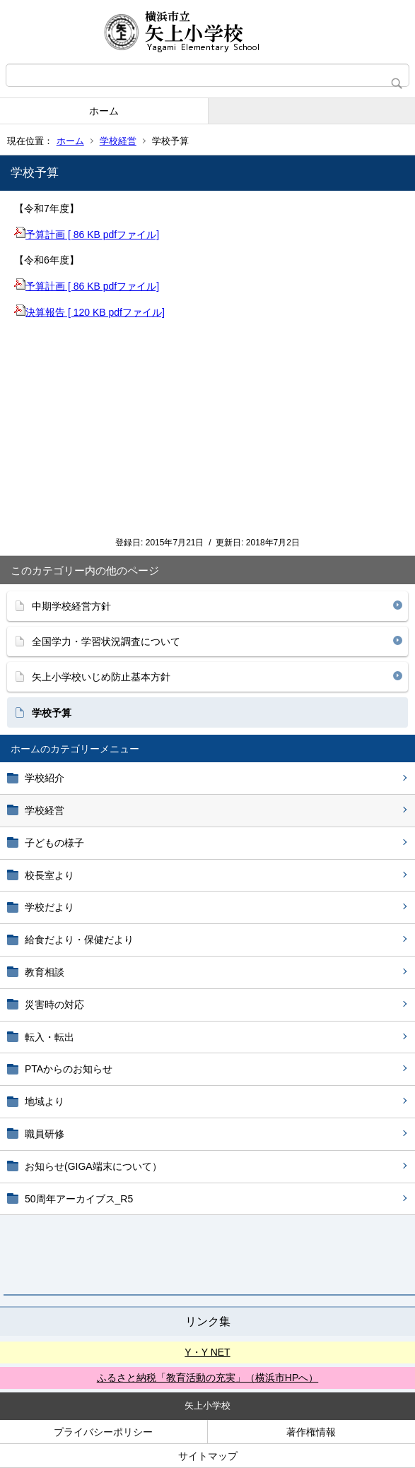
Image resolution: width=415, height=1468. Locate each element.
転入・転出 (49, 1037)
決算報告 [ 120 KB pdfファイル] (89, 312)
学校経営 (118, 141)
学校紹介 (44, 777)
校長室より (49, 875)
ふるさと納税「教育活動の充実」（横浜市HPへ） (207, 1377)
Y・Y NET (207, 1352)
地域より (44, 1101)
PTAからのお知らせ (68, 1069)
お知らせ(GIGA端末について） (93, 1166)
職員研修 (44, 1134)
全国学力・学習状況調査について (106, 641)
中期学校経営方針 (71, 606)
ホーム (104, 111)
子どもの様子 (54, 842)
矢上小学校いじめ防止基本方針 (101, 676)
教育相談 (44, 972)
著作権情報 (311, 1432)
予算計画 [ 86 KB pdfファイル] (86, 234)
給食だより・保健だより (79, 939)
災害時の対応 (54, 1004)
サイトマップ (208, 1456)
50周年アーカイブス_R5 (79, 1198)
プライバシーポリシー (103, 1432)
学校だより (49, 907)
